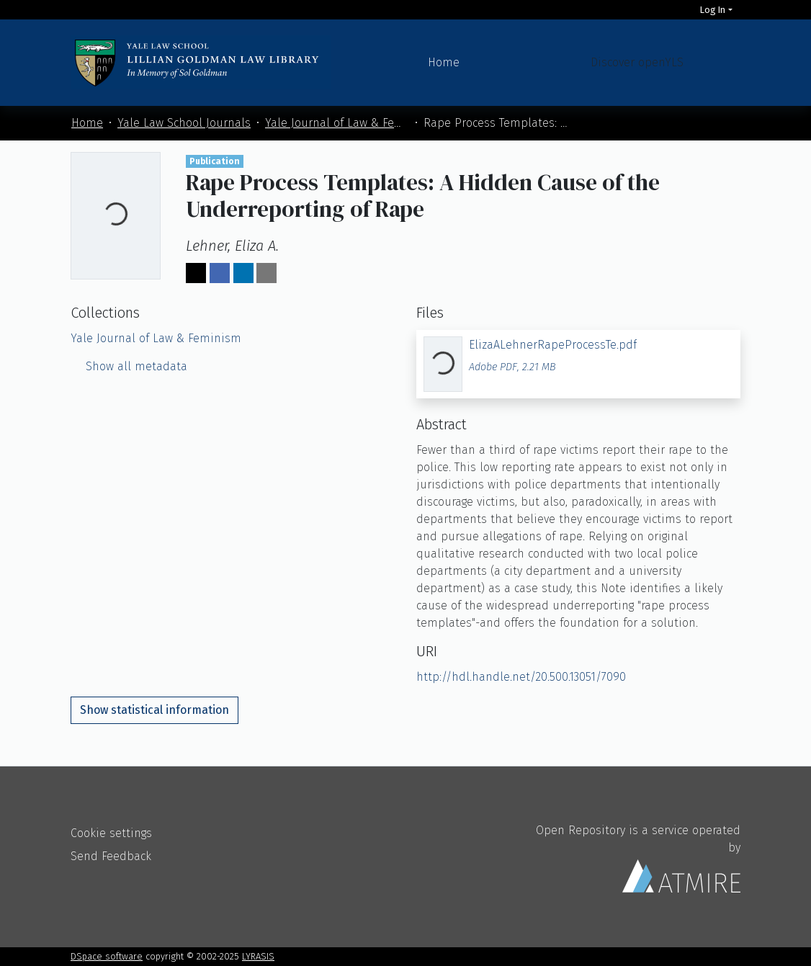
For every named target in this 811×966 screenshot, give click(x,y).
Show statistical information (154, 710)
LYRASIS (258, 956)
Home (444, 62)
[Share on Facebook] (220, 273)
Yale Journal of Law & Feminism (337, 123)
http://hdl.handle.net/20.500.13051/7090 (521, 677)
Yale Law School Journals (184, 123)
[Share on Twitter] (196, 273)
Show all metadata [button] (129, 366)
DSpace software (107, 956)
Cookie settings (111, 833)
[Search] (679, 9)
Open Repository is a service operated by (638, 858)
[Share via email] (266, 273)
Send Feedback (111, 856)
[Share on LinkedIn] (243, 273)
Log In (712, 9)
